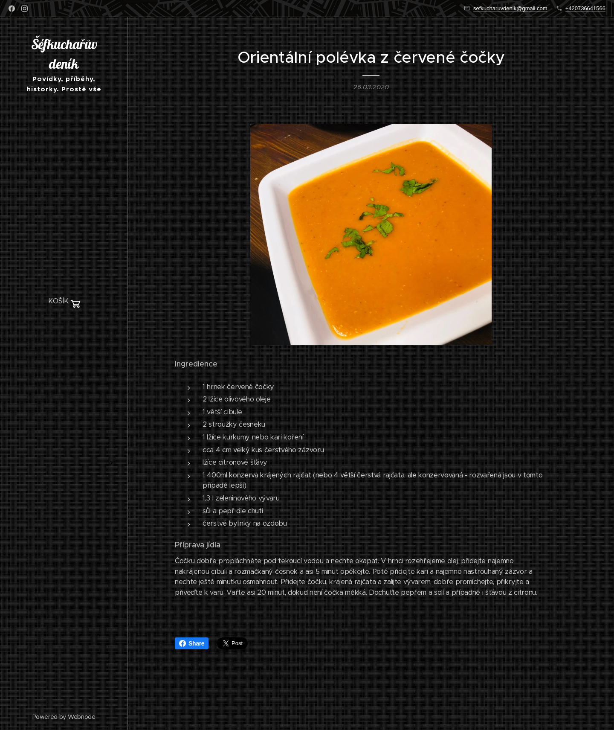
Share (191, 643)
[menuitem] (64, 327)
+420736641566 (585, 8)
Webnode (82, 717)
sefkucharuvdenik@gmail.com (510, 8)
